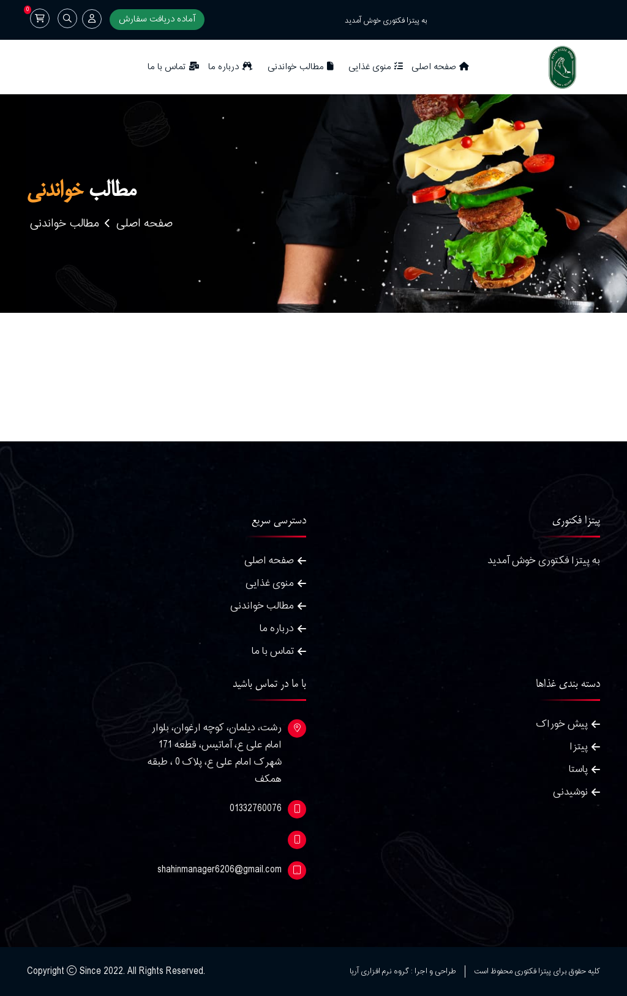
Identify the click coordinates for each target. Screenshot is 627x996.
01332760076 (256, 808)
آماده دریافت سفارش (157, 19)
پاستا (578, 769)
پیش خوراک (562, 723)
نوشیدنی (570, 791)
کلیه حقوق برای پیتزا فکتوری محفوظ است (537, 971)
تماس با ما (174, 67)
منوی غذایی (375, 67)
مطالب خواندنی (301, 67)
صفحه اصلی (440, 67)
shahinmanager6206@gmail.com (219, 869)
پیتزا (578, 746)
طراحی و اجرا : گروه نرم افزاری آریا (403, 971)
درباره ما (230, 67)
